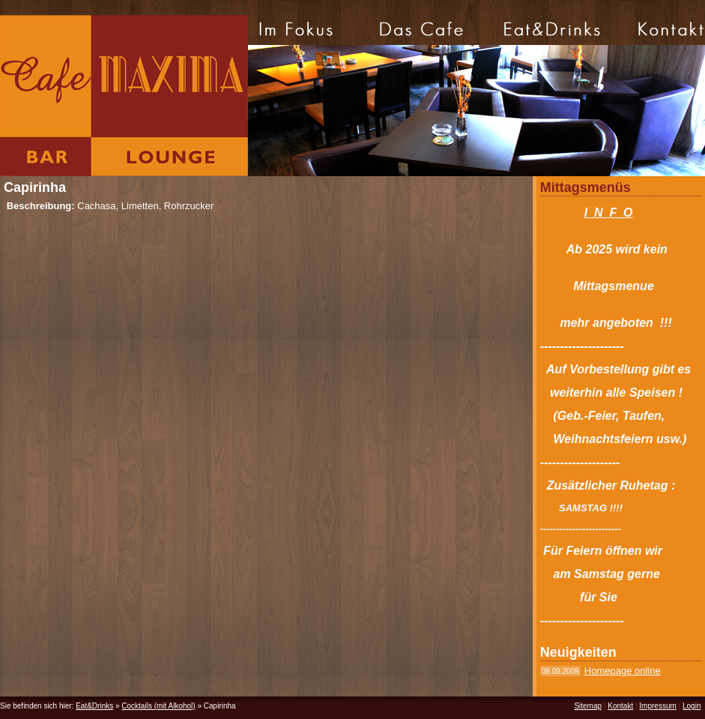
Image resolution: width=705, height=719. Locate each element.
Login (692, 706)
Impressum (657, 706)
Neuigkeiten (578, 652)
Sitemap (588, 706)
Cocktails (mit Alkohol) (158, 706)
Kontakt (620, 706)
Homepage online (622, 670)
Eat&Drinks (94, 706)
